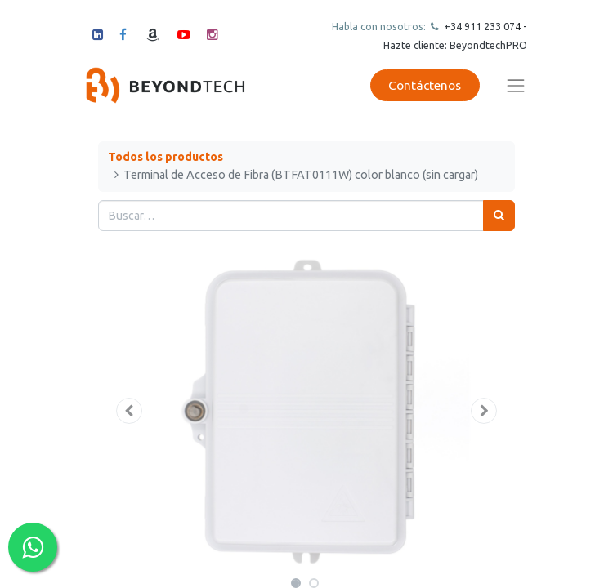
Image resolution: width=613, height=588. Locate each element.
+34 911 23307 (478, 26)
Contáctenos (424, 85)
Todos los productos (165, 156)
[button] (129, 410)
